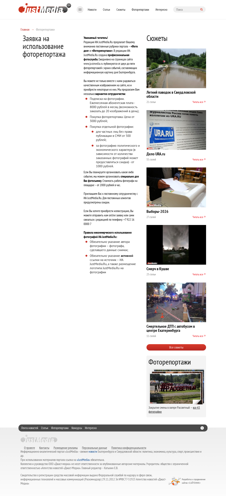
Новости (92, 10)
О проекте (29, 448)
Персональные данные (94, 448)
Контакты (44, 448)
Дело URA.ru (155, 154)
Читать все (198, 101)
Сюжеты (120, 10)
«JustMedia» (83, 460)
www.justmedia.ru (93, 64)
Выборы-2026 (157, 211)
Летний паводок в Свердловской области (171, 94)
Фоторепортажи (140, 10)
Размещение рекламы (66, 448)
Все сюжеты (176, 347)
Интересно (161, 10)
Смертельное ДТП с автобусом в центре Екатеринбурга (170, 328)
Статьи (106, 10)
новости (93, 451)
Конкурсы (76, 428)
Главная (25, 29)
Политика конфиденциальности (128, 448)
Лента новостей (29, 428)
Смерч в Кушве (157, 269)
